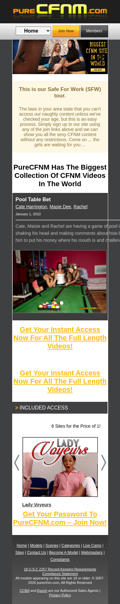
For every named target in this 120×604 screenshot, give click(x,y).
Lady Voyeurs (59, 472)
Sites (19, 552)
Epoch (42, 591)
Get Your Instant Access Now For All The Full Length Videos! (60, 337)
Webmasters (91, 552)
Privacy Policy (60, 595)
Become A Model (63, 552)
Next (98, 56)
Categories (70, 545)
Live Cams (92, 545)
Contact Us (36, 552)
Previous (22, 56)
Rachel (81, 206)
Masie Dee (60, 206)
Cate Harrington (31, 206)
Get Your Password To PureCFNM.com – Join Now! (60, 518)
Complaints (59, 559)
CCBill (24, 591)
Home (22, 545)
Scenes (51, 545)
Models (36, 545)
